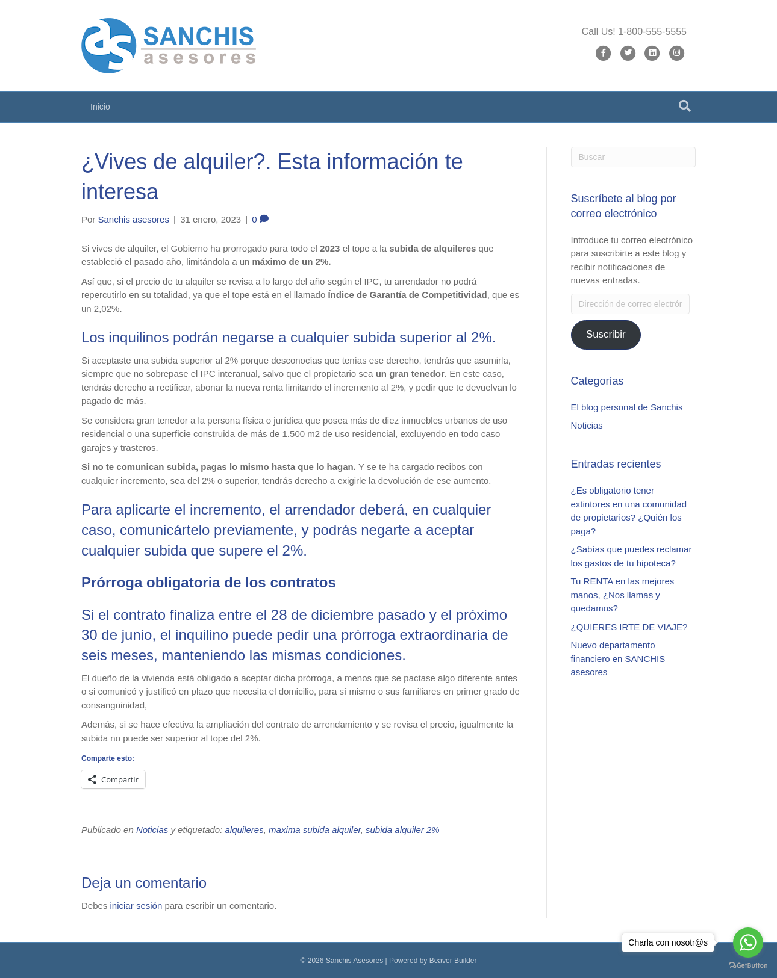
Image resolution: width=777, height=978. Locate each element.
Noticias (152, 830)
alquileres (244, 830)
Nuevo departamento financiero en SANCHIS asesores (618, 658)
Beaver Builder (453, 960)
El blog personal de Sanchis (627, 407)
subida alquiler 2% (403, 830)
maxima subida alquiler (315, 830)
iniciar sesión (136, 905)
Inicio (100, 106)
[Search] (685, 106)
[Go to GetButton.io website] (748, 966)
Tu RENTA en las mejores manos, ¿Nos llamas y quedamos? (623, 594)
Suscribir (606, 334)
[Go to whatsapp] (748, 942)
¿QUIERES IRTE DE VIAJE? (629, 627)
